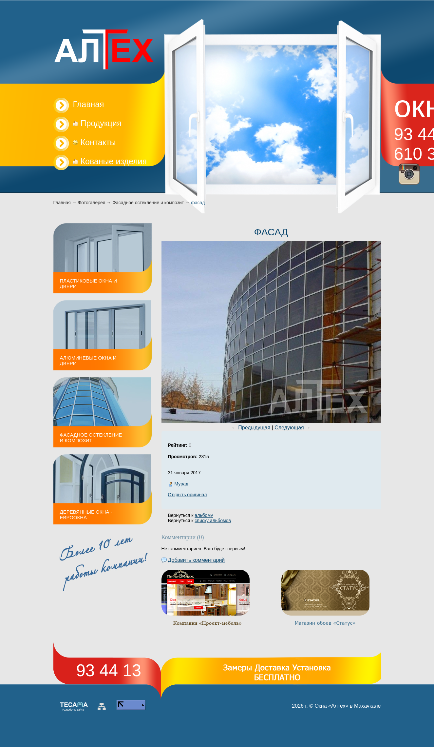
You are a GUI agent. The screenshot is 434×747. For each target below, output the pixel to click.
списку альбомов (213, 520)
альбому (204, 515)
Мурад (181, 483)
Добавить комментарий (196, 560)
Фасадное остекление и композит (148, 202)
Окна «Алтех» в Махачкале (347, 706)
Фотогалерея (91, 202)
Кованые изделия (110, 161)
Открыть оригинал (187, 494)
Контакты (94, 142)
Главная (62, 202)
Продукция (97, 123)
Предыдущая (254, 427)
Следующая (289, 427)
